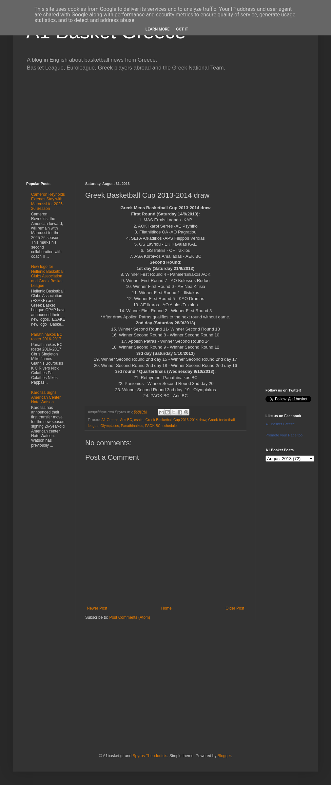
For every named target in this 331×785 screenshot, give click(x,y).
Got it (182, 29)
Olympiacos (109, 426)
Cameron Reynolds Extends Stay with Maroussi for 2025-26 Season (48, 201)
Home (166, 608)
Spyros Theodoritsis (149, 756)
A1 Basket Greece (280, 424)
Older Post (234, 608)
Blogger (224, 756)
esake (139, 420)
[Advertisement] (165, 126)
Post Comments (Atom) (129, 617)
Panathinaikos (132, 426)
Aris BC (126, 420)
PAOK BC (153, 426)
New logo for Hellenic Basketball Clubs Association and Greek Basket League (47, 276)
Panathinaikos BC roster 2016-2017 (46, 336)
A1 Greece (109, 420)
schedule (170, 426)
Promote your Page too (283, 435)
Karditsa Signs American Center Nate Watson (46, 397)
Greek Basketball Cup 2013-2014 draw (176, 420)
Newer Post (97, 608)
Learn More (158, 29)
